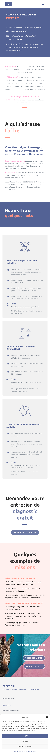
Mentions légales (31, 751)
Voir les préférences (25, 747)
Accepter (25, 736)
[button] (47, 717)
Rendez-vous (34, 658)
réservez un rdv (25, 532)
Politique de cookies (19, 751)
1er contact (34, 666)
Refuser (25, 741)
